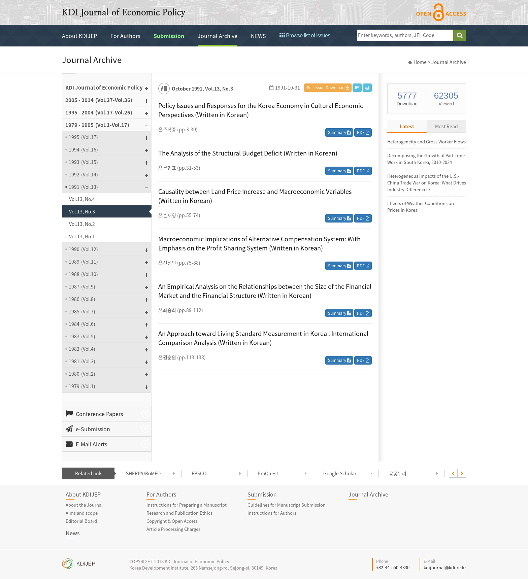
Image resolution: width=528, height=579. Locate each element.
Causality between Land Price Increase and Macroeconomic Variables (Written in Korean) (255, 196)
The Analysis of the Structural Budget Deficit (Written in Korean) (247, 153)
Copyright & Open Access (172, 521)
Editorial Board (81, 521)
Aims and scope (82, 513)
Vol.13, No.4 (82, 199)
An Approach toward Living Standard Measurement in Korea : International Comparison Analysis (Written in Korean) (263, 338)
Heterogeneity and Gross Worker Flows (426, 141)
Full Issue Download (325, 87)
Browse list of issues (304, 35)
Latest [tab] (407, 126)
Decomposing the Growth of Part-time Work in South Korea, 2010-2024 (426, 158)
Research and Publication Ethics (179, 513)
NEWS (258, 36)
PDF (363, 132)
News (72, 533)
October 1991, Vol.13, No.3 (202, 88)
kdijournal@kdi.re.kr (445, 567)
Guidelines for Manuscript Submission (287, 505)
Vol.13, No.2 (82, 223)
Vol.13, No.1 (82, 236)
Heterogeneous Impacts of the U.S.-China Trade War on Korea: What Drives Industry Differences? (426, 183)
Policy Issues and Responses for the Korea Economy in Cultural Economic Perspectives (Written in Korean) (260, 110)
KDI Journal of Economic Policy (123, 13)
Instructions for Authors (272, 513)
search (459, 35)
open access (441, 12)
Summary (339, 132)
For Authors (125, 36)
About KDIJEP (79, 36)
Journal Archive (217, 36)
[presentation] (453, 473)
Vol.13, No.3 (82, 211)
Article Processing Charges (173, 529)
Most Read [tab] (446, 126)
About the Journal (84, 505)
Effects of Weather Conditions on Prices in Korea (420, 206)
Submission (169, 36)
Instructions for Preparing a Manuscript (186, 505)
